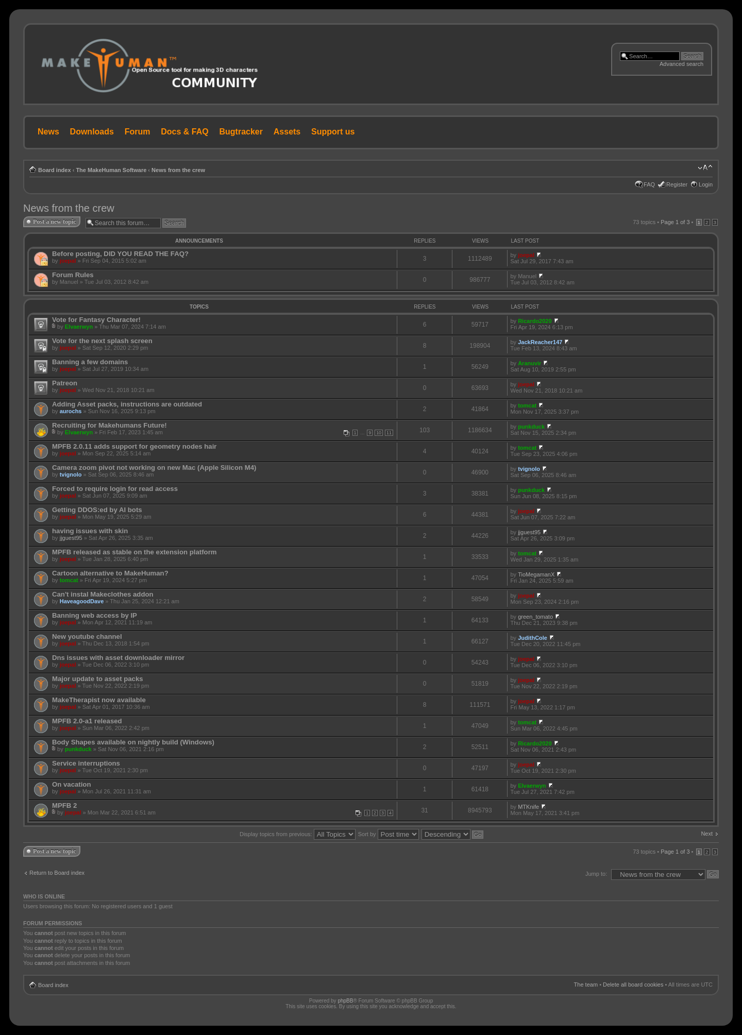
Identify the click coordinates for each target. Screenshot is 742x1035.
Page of (675, 222)
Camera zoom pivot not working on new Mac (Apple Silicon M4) (154, 467)
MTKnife (528, 807)
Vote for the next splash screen (102, 341)
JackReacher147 (540, 342)
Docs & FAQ (184, 131)
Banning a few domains (90, 362)
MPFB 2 (64, 805)
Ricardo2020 (534, 321)
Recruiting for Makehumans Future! (109, 425)
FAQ (649, 184)
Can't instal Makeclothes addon (103, 594)
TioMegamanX (536, 574)
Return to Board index (57, 873)
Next (707, 833)
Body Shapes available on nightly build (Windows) (133, 742)
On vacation (71, 784)
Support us (333, 131)
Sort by (388, 834)
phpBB (345, 1001)
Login (706, 184)
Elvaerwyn (79, 327)
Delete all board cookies (633, 984)
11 (389, 432)
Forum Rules (73, 275)
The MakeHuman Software (111, 170)
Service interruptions (86, 763)
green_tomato (535, 617)
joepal (68, 261)
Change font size (705, 168)
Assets (287, 131)
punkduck (531, 426)
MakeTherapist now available (99, 700)
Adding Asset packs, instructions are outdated (127, 404)
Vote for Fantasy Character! (96, 320)
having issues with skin (90, 531)
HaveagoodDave (82, 601)
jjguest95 (71, 538)
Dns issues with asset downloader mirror (118, 657)
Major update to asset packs (97, 679)
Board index (54, 170)
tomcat (527, 405)
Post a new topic (54, 221)
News (48, 131)
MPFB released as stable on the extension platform (134, 552)
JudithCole (532, 638)
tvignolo (71, 474)
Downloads (92, 131)
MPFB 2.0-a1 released (87, 721)
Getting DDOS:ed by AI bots (97, 510)
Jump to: (596, 874)
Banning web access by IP (94, 615)
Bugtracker (241, 131)
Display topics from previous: (298, 834)
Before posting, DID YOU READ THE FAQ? (120, 254)
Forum (137, 131)
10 (378, 432)
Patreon (64, 383)
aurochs (71, 411)
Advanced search (681, 64)
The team (586, 984)
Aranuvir (529, 363)
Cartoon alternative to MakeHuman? (110, 573)
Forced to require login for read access (115, 489)
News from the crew (178, 170)
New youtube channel (87, 636)
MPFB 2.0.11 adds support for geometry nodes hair (134, 446)
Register (676, 184)
